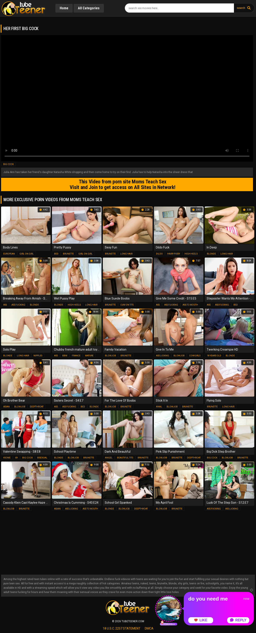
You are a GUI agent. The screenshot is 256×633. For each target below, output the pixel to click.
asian (6, 406)
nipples (38, 355)
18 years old (214, 355)
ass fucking (18, 305)
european (9, 254)
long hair (126, 254)
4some (7, 458)
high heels (191, 254)
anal (159, 406)
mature (89, 355)
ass (5, 305)
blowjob (110, 355)
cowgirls (194, 355)
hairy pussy (173, 254)
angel (109, 458)
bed (56, 254)
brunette (68, 254)
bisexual (42, 458)
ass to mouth (190, 305)
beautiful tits (125, 458)
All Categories (89, 8)
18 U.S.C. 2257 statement (121, 628)
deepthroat (36, 406)
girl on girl (26, 254)
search (241, 8)
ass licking (162, 355)
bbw (64, 355)
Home (64, 8)
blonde (211, 254)
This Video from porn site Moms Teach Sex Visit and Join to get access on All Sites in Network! (122, 184)
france (76, 355)
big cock (8, 164)
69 (16, 458)
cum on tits (127, 305)
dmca (149, 628)
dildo (159, 254)
